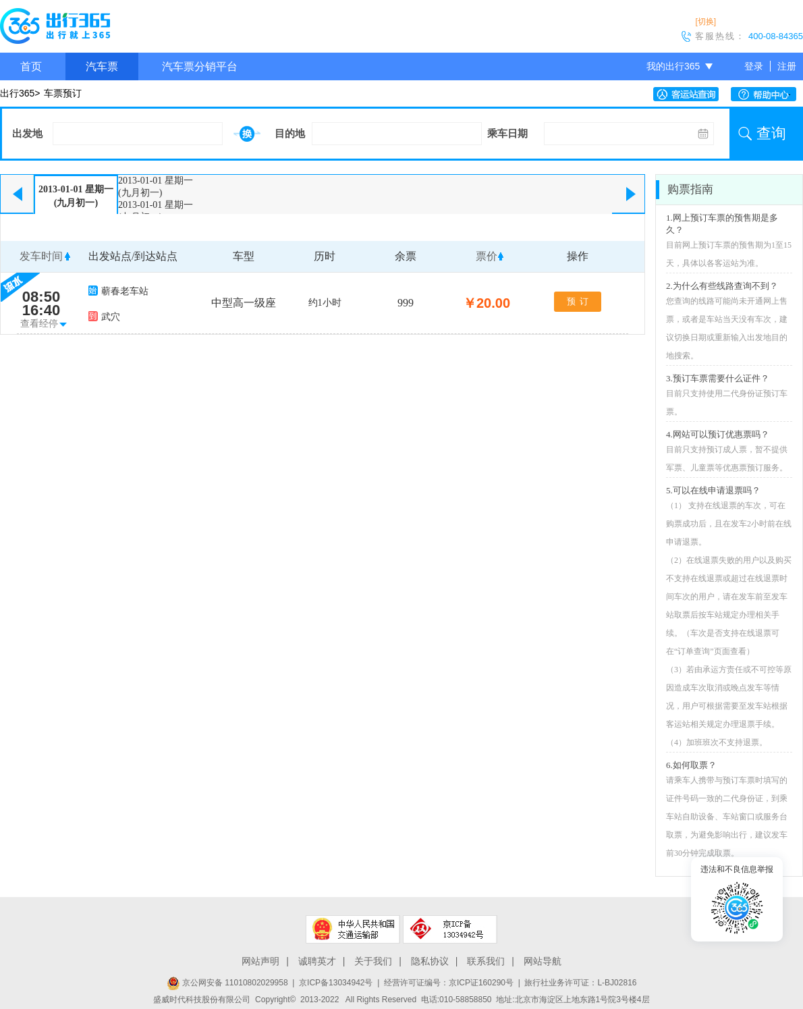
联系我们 (486, 961)
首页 (31, 66)
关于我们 (373, 961)
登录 (753, 66)
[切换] (705, 21)
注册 (786, 66)
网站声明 (260, 961)
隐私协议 (430, 961)
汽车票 (102, 66)
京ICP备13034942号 (335, 982)
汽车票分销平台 (200, 66)
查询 (771, 133)
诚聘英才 (317, 961)
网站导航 (542, 961)
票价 (486, 256)
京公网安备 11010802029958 (227, 982)
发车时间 (41, 256)
